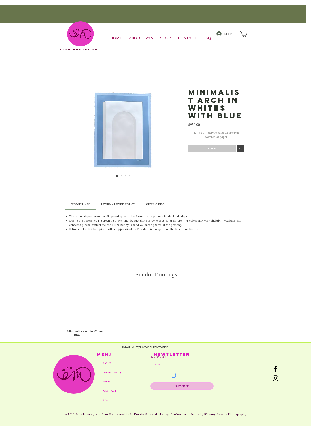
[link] (80, 204)
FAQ (106, 399)
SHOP (107, 381)
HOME (107, 363)
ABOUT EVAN (112, 372)
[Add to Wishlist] (240, 148)
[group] (156, 311)
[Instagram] (275, 378)
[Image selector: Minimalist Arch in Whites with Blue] (117, 176)
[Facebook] (275, 369)
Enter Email (157, 357)
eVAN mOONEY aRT (80, 49)
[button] (243, 34)
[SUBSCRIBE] (182, 386)
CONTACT (109, 390)
